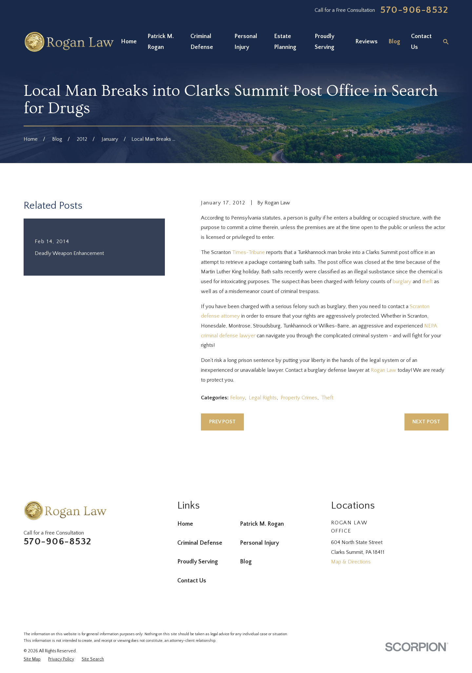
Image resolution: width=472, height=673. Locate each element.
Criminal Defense (199, 543)
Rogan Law (383, 370)
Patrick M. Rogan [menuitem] (161, 42)
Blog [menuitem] (394, 41)
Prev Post (222, 422)
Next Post (426, 422)
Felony (237, 398)
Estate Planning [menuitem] (285, 42)
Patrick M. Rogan (262, 524)
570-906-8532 (414, 10)
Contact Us (191, 581)
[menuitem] (32, 659)
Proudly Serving (197, 561)
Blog (246, 561)
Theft (327, 398)
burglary (402, 281)
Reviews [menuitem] (366, 41)
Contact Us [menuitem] (421, 42)
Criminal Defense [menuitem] (201, 42)
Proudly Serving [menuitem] (324, 42)
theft (427, 281)
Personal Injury (259, 543)
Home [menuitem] (129, 41)
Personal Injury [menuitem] (245, 42)
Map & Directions (351, 562)
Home (185, 524)
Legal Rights (263, 398)
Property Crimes (299, 398)
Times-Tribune (248, 252)
